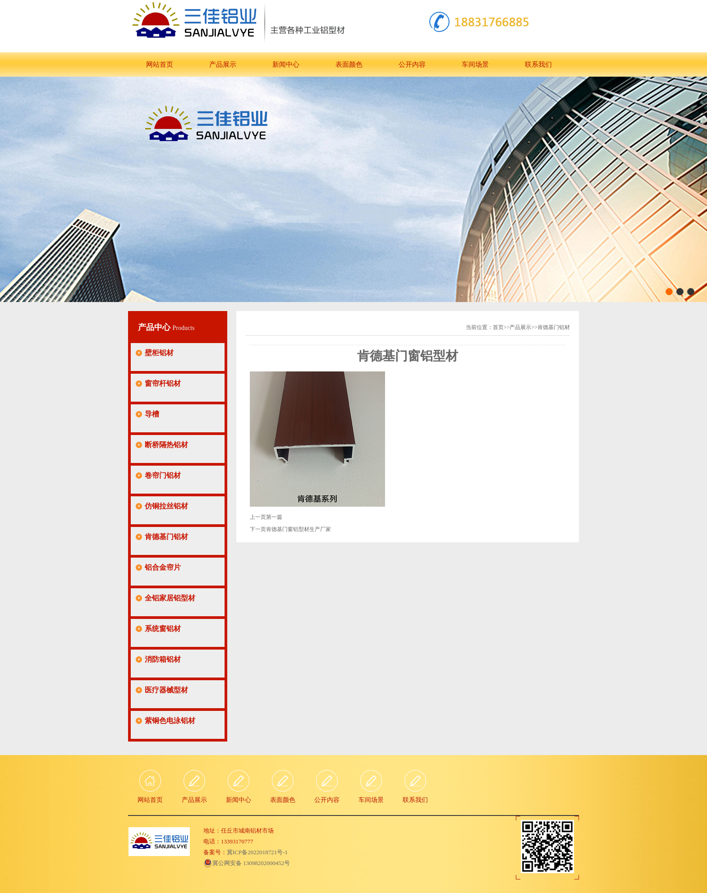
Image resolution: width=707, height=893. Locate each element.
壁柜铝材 (159, 353)
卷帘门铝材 (163, 475)
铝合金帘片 (163, 567)
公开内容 (412, 64)
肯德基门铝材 (166, 536)
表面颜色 (349, 64)
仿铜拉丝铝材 (166, 506)
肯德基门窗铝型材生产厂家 (298, 529)
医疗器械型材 (166, 690)
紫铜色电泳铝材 (170, 720)
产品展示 (222, 64)
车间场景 (475, 64)
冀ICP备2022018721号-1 (257, 852)
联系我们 (538, 64)
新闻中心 (285, 64)
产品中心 (155, 327)
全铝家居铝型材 (170, 598)
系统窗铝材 (163, 628)
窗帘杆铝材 (163, 383)
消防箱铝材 (163, 659)
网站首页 (159, 64)
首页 (498, 327)
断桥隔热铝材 (166, 445)
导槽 (152, 414)
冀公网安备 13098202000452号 (246, 863)
